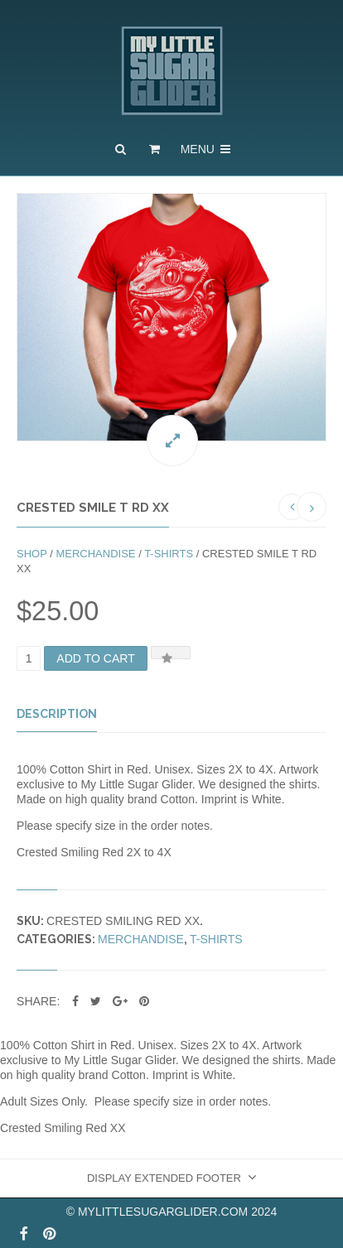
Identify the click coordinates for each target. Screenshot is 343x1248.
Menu (207, 149)
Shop (32, 553)
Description (57, 713)
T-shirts (168, 553)
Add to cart (95, 658)
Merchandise (95, 553)
